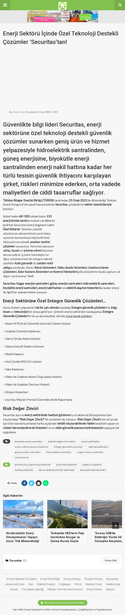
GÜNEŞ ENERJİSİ (24, 470)
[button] (5, 5)
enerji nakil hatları (90, 441)
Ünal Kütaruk (22, 457)
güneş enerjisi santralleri (28, 452)
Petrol (78, 584)
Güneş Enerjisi (72, 579)
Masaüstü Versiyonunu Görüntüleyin (62, 602)
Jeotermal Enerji (15, 584)
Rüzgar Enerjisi (93, 579)
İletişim (110, 589)
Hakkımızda (113, 584)
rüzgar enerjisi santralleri (90, 452)
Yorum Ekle (111, 560)
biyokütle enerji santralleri (28, 441)
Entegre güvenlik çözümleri (68, 446)
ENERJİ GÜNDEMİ (92, 464)
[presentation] (115, 525)
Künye (14, 589)
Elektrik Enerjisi (46, 584)
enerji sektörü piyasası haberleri (31, 446)
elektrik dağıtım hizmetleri (62, 441)
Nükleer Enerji (93, 584)
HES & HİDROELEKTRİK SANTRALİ (56, 470)
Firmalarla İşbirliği (33, 589)
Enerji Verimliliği (50, 579)
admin (17, 112)
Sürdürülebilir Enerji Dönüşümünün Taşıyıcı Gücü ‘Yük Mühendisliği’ (23, 537)
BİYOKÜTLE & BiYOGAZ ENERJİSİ (33, 464)
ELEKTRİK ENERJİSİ (66, 464)
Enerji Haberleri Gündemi (22, 579)
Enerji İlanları (94, 589)
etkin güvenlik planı (98, 446)
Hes (30, 584)
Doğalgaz (65, 584)
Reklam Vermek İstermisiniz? (65, 589)
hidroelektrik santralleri (58, 452)
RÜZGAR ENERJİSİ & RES (93, 470)
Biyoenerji (112, 579)
